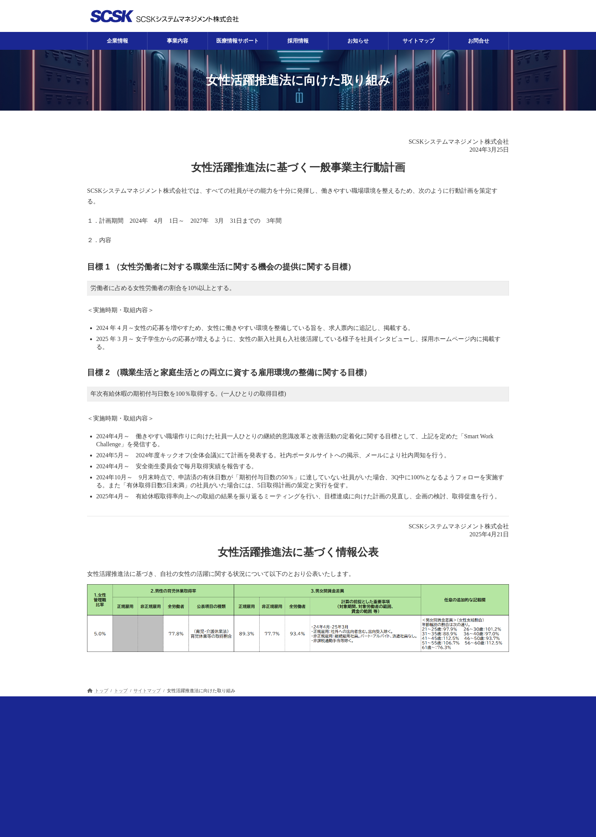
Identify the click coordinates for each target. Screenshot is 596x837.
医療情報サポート (217, 705)
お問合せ (468, 705)
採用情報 (267, 705)
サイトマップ (352, 705)
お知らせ (307, 705)
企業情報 (128, 705)
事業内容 (167, 705)
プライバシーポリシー (412, 705)
